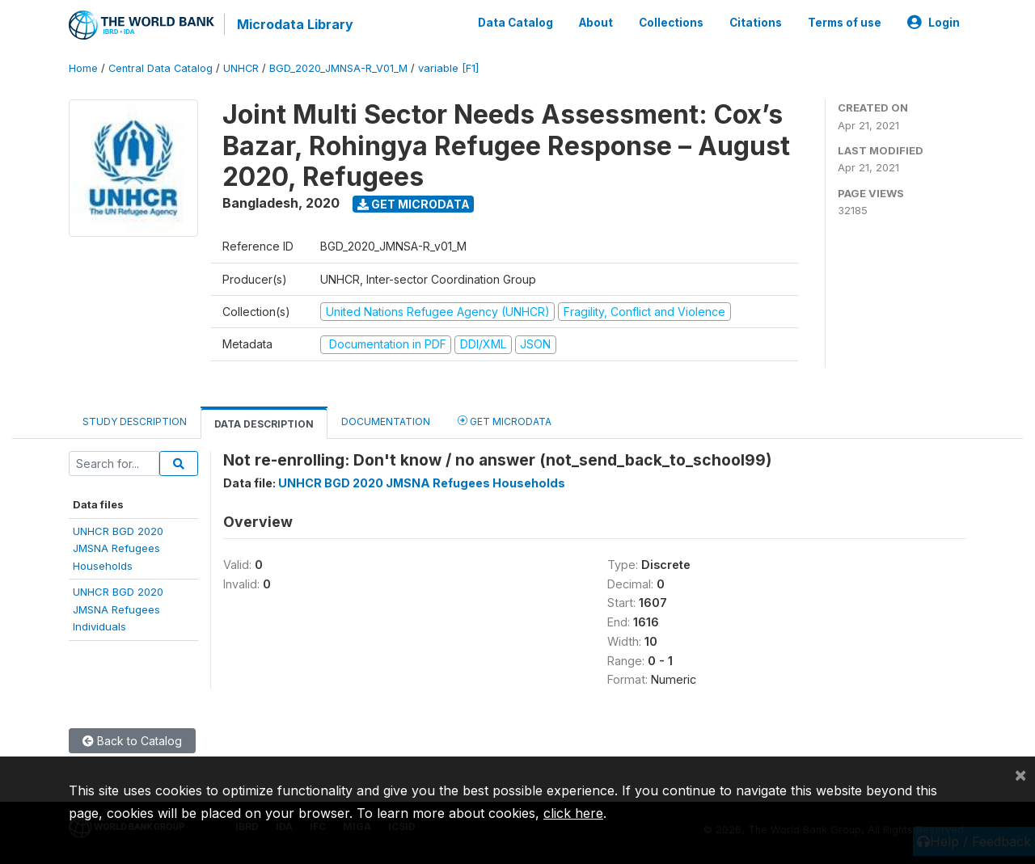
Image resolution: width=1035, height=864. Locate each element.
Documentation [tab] (385, 421)
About (596, 22)
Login (933, 22)
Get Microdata (413, 204)
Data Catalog (515, 22)
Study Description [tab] (134, 421)
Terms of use (844, 22)
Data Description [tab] (264, 424)
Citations (755, 22)
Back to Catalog (132, 741)
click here (573, 813)
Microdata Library (295, 24)
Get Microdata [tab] (504, 421)
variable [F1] (448, 68)
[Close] (1020, 774)
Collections (671, 22)
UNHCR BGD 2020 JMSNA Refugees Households (421, 483)
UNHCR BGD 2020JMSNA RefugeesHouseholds (118, 548)
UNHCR (241, 68)
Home (83, 68)
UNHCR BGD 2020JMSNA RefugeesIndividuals (118, 609)
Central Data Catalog (160, 68)
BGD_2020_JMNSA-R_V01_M (338, 68)
